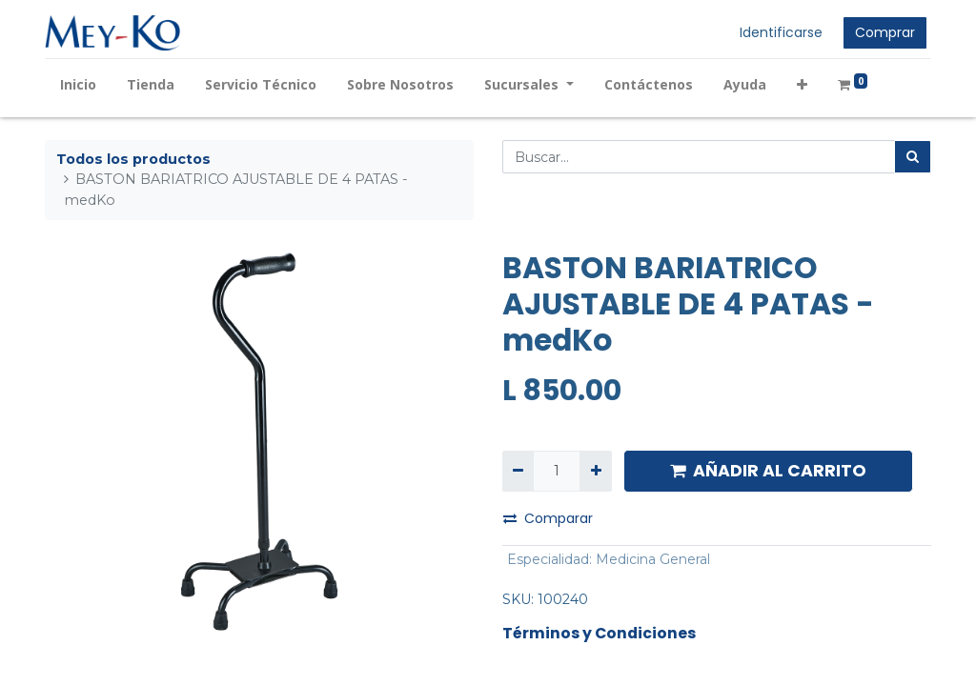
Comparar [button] (548, 518)
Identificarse (781, 32)
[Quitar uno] (518, 471)
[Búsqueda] (912, 156)
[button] (802, 84)
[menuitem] (78, 84)
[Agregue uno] (595, 471)
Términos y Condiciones (599, 633)
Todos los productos (133, 159)
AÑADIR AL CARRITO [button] (768, 470)
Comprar (885, 32)
